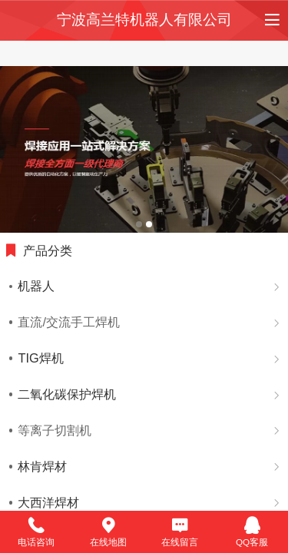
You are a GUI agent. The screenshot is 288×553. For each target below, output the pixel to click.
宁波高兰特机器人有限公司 (144, 20)
